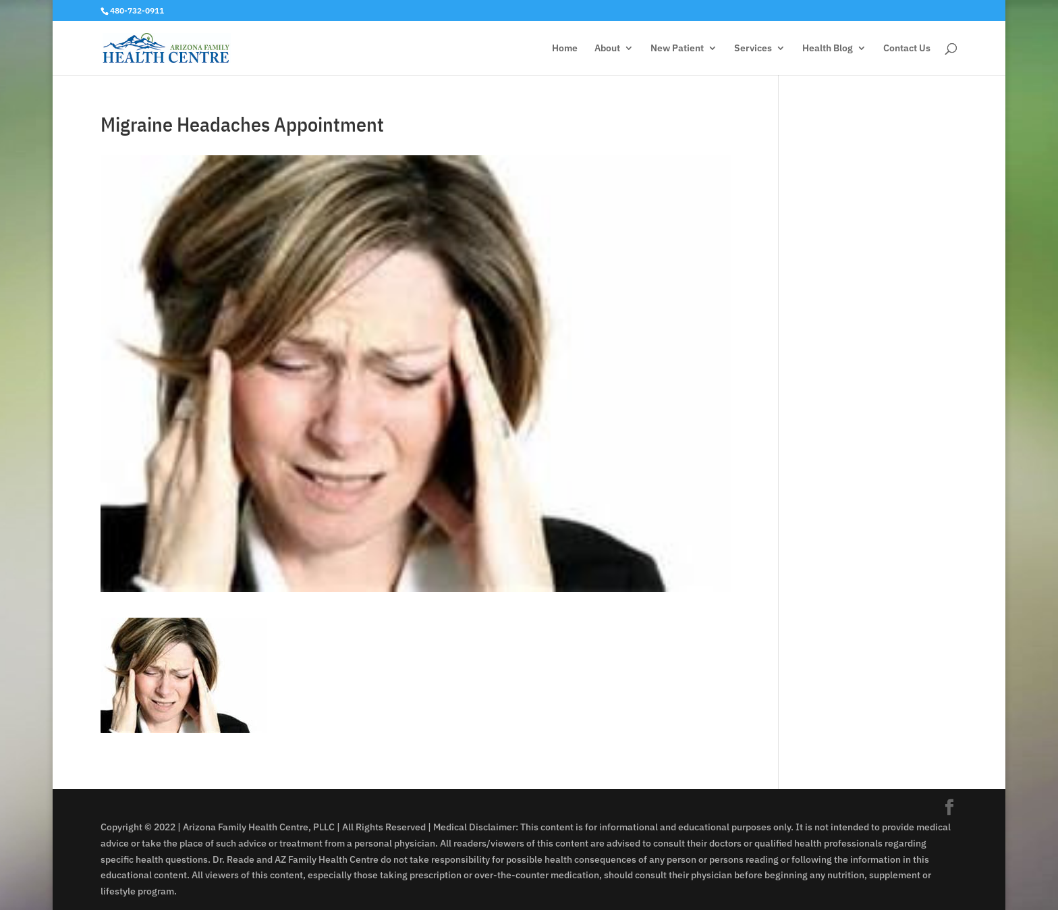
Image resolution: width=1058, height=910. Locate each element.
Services (753, 48)
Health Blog (827, 48)
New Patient (677, 48)
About (607, 48)
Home (565, 48)
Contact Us (906, 48)
